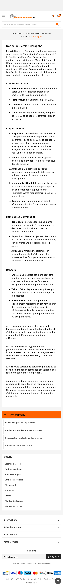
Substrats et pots (13, 474)
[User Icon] (53, 16)
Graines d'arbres (13, 464)
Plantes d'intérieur (14, 501)
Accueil (8, 457)
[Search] (57, 24)
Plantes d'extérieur (14, 506)
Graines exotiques (14, 469)
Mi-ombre (9, 490)
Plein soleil (10, 485)
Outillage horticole (14, 480)
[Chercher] (28, 24)
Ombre (8, 496)
